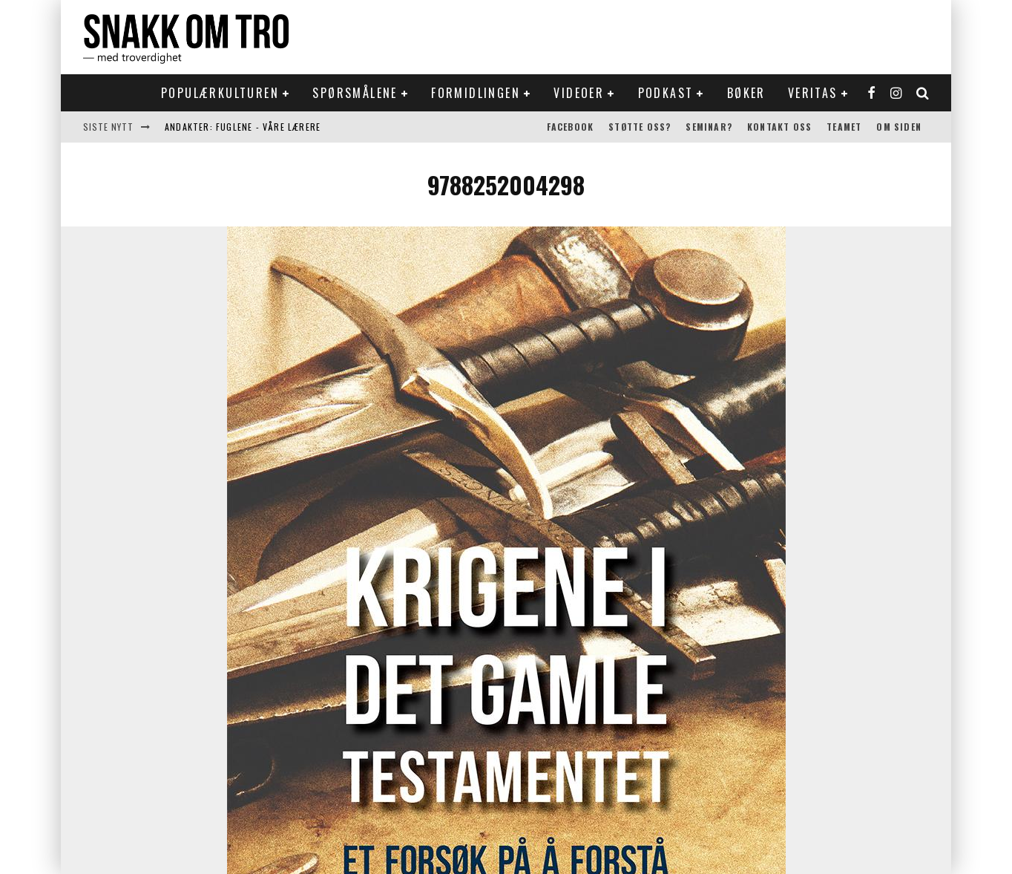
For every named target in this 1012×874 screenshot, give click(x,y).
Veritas (813, 93)
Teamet (844, 126)
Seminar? (709, 126)
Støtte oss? (639, 126)
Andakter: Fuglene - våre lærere (243, 126)
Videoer (578, 93)
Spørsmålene (354, 93)
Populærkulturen (220, 93)
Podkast (666, 93)
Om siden (898, 126)
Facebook (570, 126)
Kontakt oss (779, 126)
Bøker (746, 93)
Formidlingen (475, 93)
